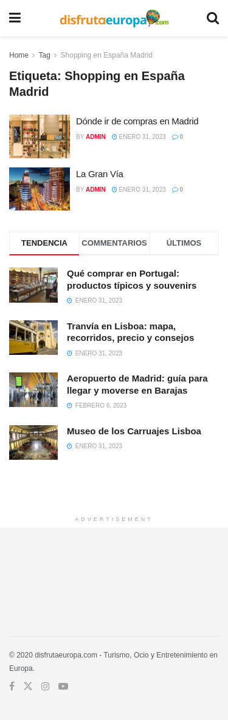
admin (96, 136)
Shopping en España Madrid (107, 55)
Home (19, 55)
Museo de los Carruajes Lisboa (134, 431)
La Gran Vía (99, 174)
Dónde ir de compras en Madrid (137, 121)
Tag (44, 55)
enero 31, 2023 (139, 136)
